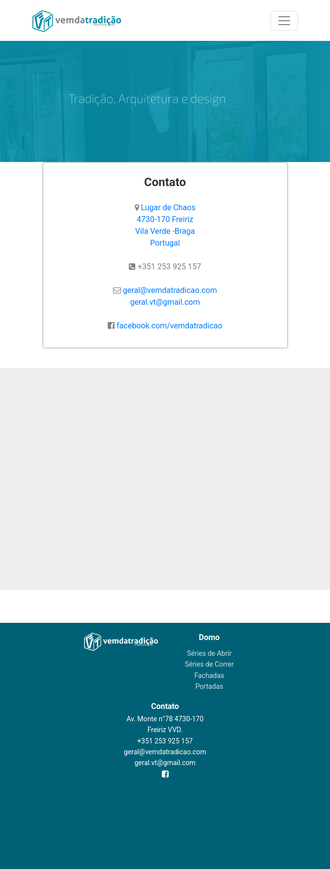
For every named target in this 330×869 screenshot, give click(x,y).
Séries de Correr (209, 664)
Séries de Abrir (209, 653)
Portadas (209, 686)
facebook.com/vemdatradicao (169, 325)
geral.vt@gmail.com (165, 302)
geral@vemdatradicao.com (170, 290)
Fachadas (209, 675)
